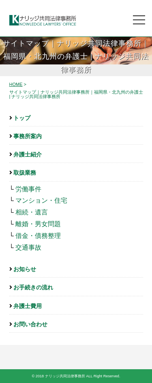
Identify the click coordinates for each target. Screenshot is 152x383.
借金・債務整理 (38, 235)
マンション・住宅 (41, 200)
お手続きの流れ (33, 287)
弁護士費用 (27, 306)
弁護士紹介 (27, 154)
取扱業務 (24, 172)
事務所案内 (27, 136)
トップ (21, 118)
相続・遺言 (31, 212)
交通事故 (28, 247)
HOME (16, 84)
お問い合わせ (30, 324)
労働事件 (28, 189)
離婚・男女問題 (38, 223)
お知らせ (24, 269)
